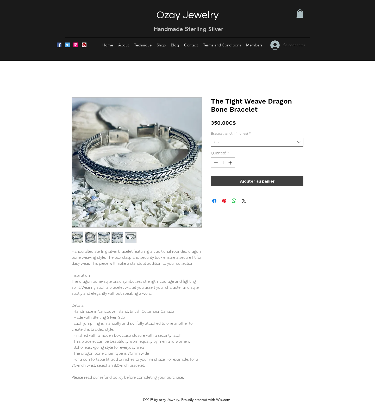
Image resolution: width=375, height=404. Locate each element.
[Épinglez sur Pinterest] (224, 201)
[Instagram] (75, 45)
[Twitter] (67, 45)
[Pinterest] (84, 45)
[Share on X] (244, 201)
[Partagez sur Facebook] (214, 201)
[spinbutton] (223, 162)
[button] (299, 13)
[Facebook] (59, 45)
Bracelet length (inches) (231, 133)
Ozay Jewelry (187, 15)
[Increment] (230, 162)
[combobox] (257, 142)
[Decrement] (215, 162)
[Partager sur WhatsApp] (234, 201)
